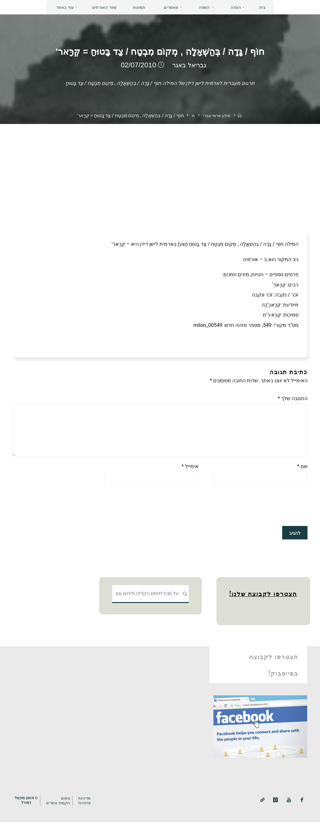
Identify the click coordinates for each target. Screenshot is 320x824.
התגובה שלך (293, 398)
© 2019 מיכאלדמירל (26, 802)
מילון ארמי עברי (216, 116)
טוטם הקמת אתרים (59, 802)
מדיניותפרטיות (85, 802)
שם (302, 469)
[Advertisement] (160, 171)
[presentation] (260, 509)
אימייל (190, 469)
